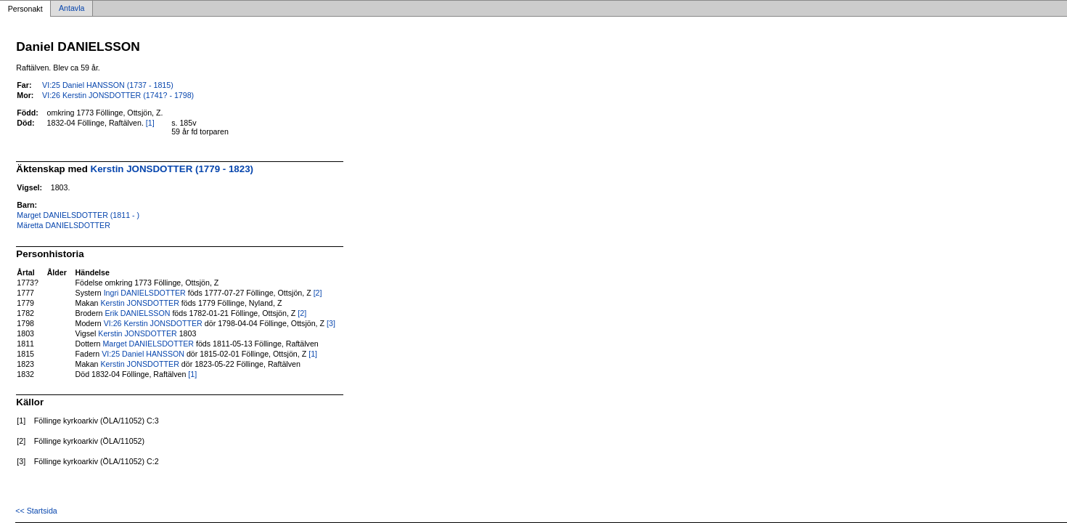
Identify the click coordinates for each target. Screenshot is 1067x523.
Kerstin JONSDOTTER (139, 303)
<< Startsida (36, 510)
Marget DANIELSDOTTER (148, 343)
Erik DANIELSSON (137, 313)
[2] (318, 292)
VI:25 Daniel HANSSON (143, 353)
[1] (150, 122)
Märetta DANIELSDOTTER (63, 225)
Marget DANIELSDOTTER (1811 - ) (78, 215)
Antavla (72, 8)
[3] (331, 323)
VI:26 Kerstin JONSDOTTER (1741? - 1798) (118, 95)
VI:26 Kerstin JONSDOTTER (153, 323)
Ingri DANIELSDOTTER (145, 292)
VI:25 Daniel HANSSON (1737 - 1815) (107, 85)
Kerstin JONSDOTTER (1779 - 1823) (172, 168)
